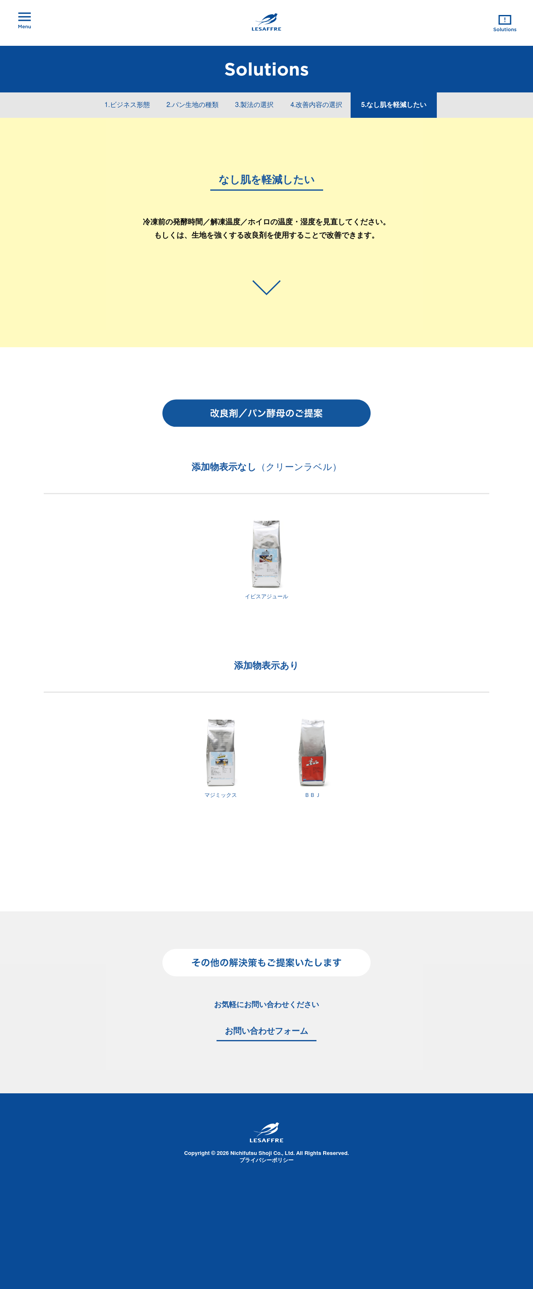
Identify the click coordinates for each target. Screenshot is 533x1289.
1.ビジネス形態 (127, 105)
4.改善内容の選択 (316, 105)
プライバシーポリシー (266, 1160)
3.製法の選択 (254, 105)
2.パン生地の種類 (193, 105)
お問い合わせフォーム (266, 1031)
